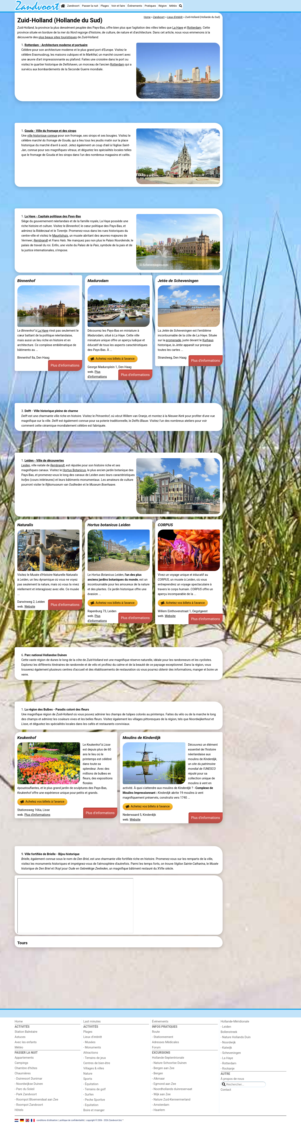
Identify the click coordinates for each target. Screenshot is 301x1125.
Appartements (24, 1058)
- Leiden (226, 1027)
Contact (226, 1090)
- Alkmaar (158, 1078)
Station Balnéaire (26, 1032)
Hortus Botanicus (74, 470)
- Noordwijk (228, 1042)
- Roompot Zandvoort (29, 1105)
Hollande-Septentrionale (168, 1058)
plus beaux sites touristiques (58, 37)
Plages (105, 5)
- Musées (89, 1042)
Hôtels (19, 1110)
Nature (87, 1073)
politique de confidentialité (72, 1120)
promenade (173, 340)
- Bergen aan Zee (163, 1068)
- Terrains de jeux (94, 1058)
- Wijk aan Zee (161, 1094)
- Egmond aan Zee (164, 1084)
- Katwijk (226, 1047)
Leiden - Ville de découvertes (44, 460)
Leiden (25, 465)
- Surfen (88, 1094)
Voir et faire (118, 5)
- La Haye (227, 1058)
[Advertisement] (255, 109)
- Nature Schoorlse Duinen (169, 1063)
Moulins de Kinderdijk (142, 737)
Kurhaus (208, 340)
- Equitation (90, 1105)
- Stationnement (162, 1037)
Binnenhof (26, 280)
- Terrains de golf (94, 1089)
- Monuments (92, 1047)
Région (162, 5)
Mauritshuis (60, 235)
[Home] (63, 6)
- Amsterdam (160, 1105)
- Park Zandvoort (26, 1094)
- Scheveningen (231, 1053)
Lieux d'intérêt (92, 1037)
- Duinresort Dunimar (28, 1078)
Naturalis (25, 524)
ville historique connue (42, 135)
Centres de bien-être (96, 1063)
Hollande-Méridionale (235, 1021)
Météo (173, 5)
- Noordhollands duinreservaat (172, 1089)
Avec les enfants (26, 1042)
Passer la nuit (90, 5)
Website (29, 606)
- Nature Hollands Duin (236, 1037)
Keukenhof (26, 737)
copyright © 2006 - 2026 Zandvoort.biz (104, 1120)
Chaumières (23, 1073)
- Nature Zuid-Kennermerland (171, 1099)
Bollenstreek (229, 1032)
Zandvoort (73, 5)
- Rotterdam (228, 1063)
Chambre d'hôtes (26, 1068)
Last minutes (92, 1021)
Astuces (20, 1037)
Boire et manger (94, 1110)
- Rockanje (228, 1068)
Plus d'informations (65, 365)
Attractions (90, 1052)
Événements (135, 5)
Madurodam (98, 280)
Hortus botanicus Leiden (109, 524)
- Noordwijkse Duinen (29, 1084)
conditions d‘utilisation (47, 1120)
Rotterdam (194, 28)
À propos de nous (232, 1079)
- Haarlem (158, 1110)
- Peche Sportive (94, 1100)
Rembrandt (41, 240)
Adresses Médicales (165, 1042)
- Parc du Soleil (24, 1089)
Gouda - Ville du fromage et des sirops (50, 131)
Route (156, 1032)
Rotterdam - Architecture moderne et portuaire (55, 45)
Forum (156, 1047)
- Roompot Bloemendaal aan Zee (36, 1099)
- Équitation (90, 1084)
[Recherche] (180, 6)
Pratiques (150, 5)
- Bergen (157, 1073)
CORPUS (165, 524)
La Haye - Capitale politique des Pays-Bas (52, 216)
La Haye (177, 28)
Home (19, 1021)
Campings (21, 1063)
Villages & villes (93, 1068)
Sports (87, 1079)
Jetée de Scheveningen (178, 280)
